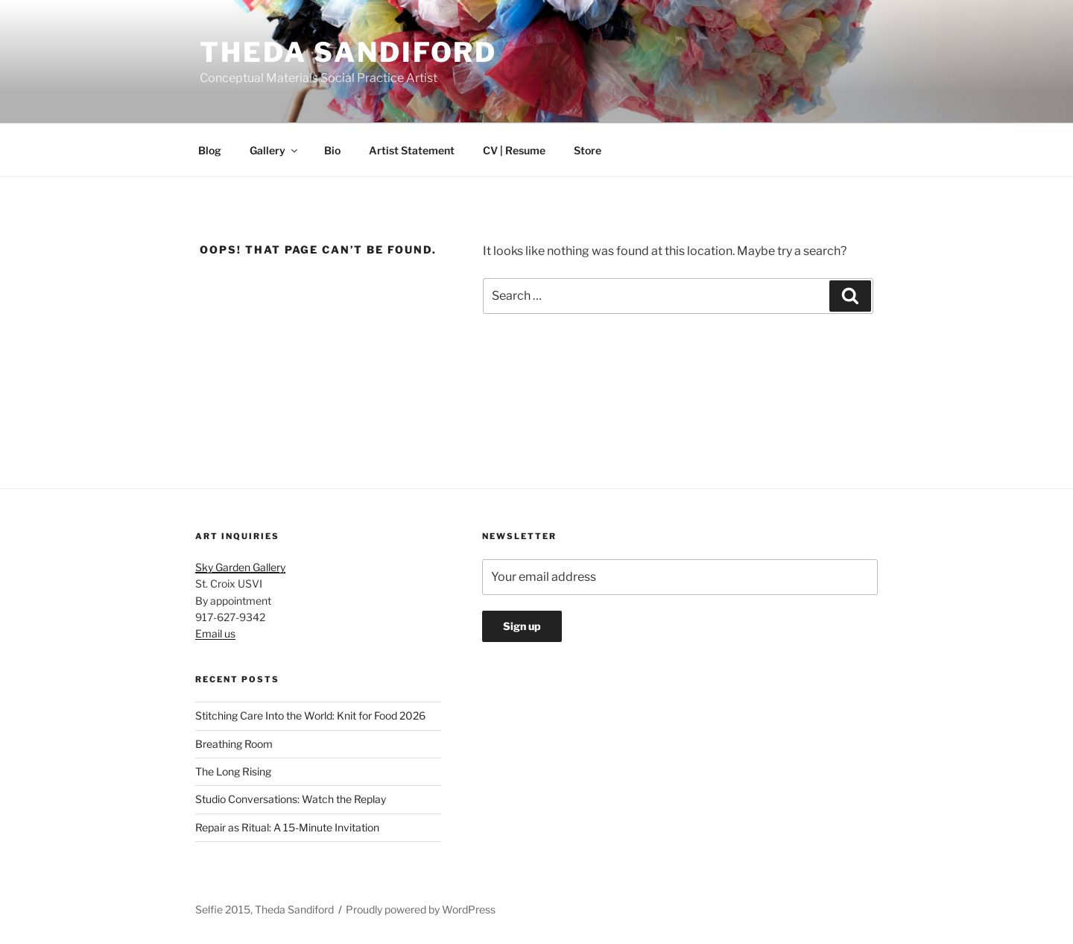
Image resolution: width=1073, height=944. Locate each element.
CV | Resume (514, 150)
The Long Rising (233, 771)
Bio (332, 150)
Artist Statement (412, 150)
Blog (209, 150)
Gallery (275, 150)
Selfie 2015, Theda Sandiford (264, 909)
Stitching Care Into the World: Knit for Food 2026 (310, 715)
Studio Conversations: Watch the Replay (290, 799)
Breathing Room (234, 743)
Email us (215, 633)
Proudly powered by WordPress (421, 909)
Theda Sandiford (348, 52)
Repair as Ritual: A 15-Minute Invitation (287, 827)
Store (587, 150)
